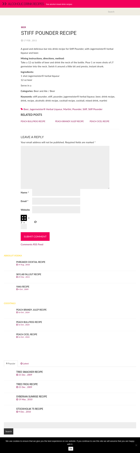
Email (24, 201)
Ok (71, 448)
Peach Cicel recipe (99, 121)
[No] (136, 445)
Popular (10, 363)
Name (25, 192)
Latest (25, 363)
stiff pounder (95, 109)
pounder (76, 109)
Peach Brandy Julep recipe (69, 121)
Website (25, 209)
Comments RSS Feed (32, 244)
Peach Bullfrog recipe (33, 121)
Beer (23, 27)
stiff (85, 109)
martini (67, 109)
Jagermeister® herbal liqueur (46, 109)
